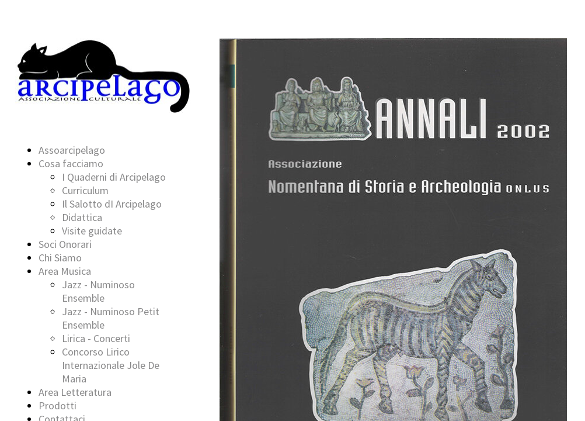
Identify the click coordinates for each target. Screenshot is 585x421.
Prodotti (57, 405)
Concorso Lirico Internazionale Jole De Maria (110, 365)
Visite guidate (92, 230)
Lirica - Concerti (96, 338)
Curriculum (85, 190)
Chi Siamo (60, 257)
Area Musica (65, 271)
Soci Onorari (65, 244)
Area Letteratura (75, 392)
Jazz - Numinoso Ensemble (98, 291)
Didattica (82, 217)
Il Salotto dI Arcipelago (112, 203)
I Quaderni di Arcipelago (114, 177)
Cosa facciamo (71, 163)
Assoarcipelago (72, 150)
